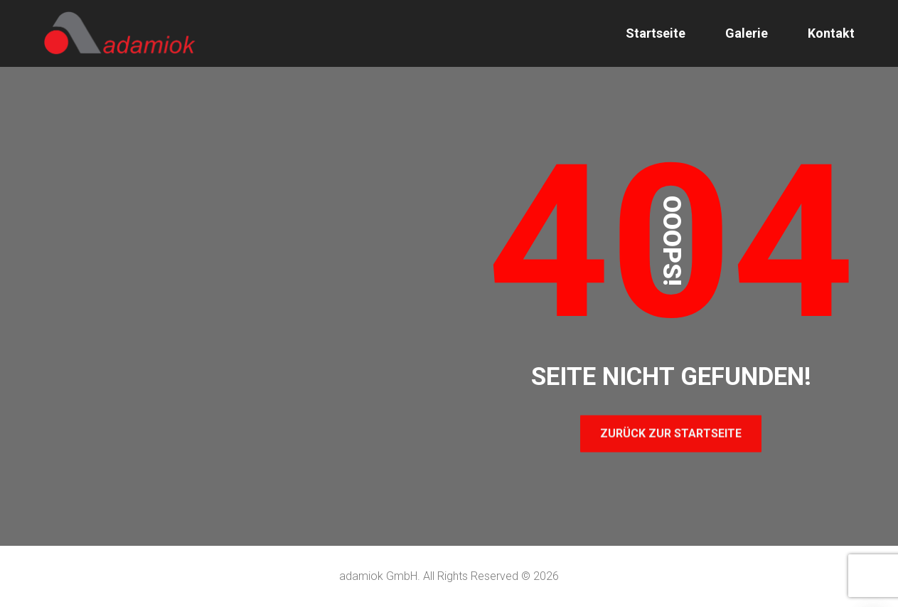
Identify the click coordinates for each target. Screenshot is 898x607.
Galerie (746, 33)
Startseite (655, 33)
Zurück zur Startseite (671, 433)
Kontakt (831, 33)
